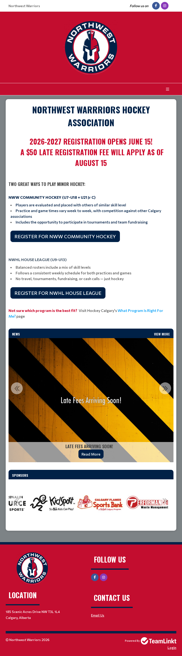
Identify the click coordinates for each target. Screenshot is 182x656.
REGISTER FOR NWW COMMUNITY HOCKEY (65, 236)
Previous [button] (17, 388)
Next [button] (165, 388)
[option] (91, 400)
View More (162, 333)
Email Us (97, 615)
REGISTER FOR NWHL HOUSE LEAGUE (57, 293)
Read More (91, 454)
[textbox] (91, 116)
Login (172, 648)
